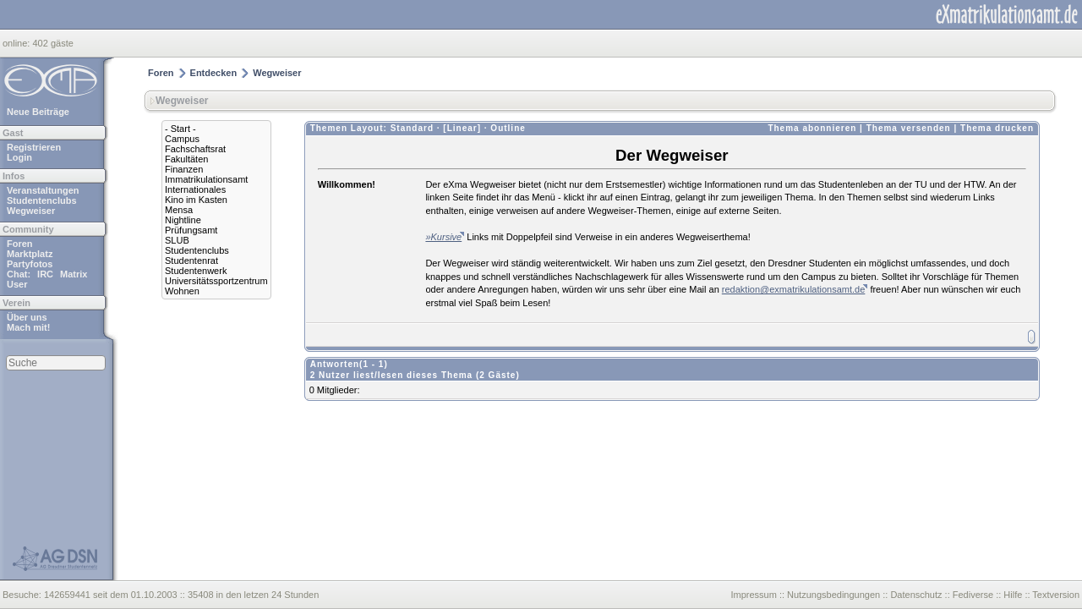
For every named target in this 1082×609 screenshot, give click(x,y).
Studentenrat (191, 260)
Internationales (195, 189)
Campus (182, 139)
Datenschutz (916, 595)
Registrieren (34, 147)
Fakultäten (186, 159)
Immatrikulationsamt (206, 179)
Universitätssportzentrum (216, 281)
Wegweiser (31, 211)
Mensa (179, 210)
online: (17, 43)
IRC (45, 274)
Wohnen (182, 291)
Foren (20, 244)
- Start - (180, 128)
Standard (412, 128)
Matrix (73, 274)
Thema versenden (908, 128)
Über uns (27, 317)
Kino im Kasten (196, 200)
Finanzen (184, 169)
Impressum (753, 595)
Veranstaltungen (43, 190)
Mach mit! (28, 327)
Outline (507, 128)
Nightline (183, 220)
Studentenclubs (42, 200)
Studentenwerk (196, 271)
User (17, 284)
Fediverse (973, 595)
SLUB (177, 240)
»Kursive (443, 237)
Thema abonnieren (812, 128)
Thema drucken (997, 128)
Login (19, 157)
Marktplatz (29, 254)
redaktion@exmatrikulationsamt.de (794, 289)
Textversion (1055, 595)
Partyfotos (29, 264)
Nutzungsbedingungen (833, 595)
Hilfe (1012, 595)
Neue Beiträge (38, 112)
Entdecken (214, 73)
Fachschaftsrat (195, 149)
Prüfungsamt (191, 230)
